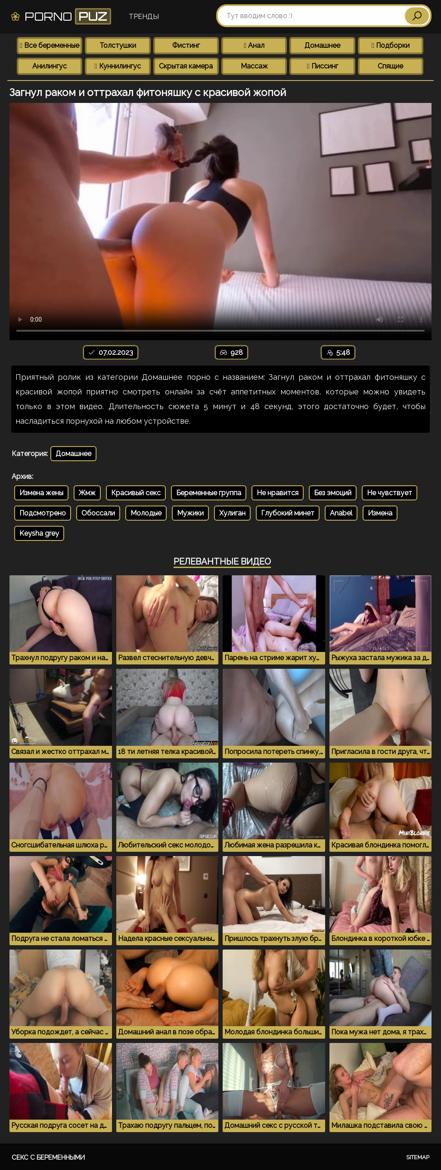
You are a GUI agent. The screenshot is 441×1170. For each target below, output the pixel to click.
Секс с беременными (48, 1157)
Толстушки (117, 45)
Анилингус (49, 66)
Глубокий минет (287, 513)
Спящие (390, 66)
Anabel (341, 513)
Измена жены (41, 493)
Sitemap (417, 1157)
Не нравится (277, 493)
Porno (60, 16)
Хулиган (232, 513)
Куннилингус (118, 66)
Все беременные (49, 45)
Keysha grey (39, 533)
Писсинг (322, 66)
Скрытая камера (186, 66)
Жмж (87, 493)
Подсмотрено (42, 513)
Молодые (145, 513)
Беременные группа (208, 493)
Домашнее (322, 45)
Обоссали (98, 513)
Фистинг (186, 45)
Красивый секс (136, 493)
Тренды (144, 16)
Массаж (254, 66)
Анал (254, 45)
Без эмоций (332, 493)
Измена (380, 513)
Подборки (391, 45)
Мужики (190, 513)
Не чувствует (389, 493)
